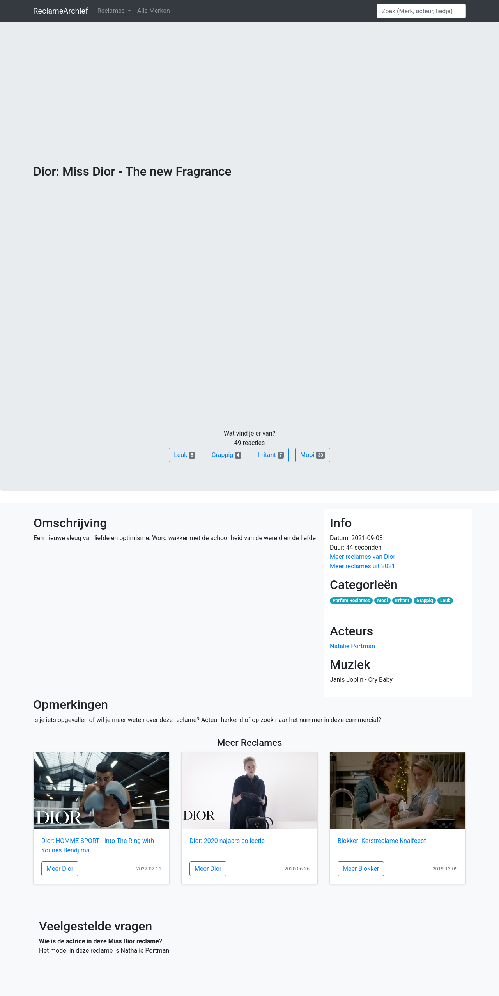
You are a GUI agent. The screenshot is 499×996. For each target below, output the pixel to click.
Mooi (312, 455)
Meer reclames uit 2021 (362, 566)
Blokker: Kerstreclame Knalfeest (382, 841)
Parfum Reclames (351, 600)
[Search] (421, 11)
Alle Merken (153, 10)
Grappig (226, 455)
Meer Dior (59, 868)
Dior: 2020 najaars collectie (227, 841)
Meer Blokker (361, 868)
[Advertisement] (249, 105)
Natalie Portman (352, 646)
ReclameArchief (60, 11)
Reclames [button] (111, 10)
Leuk (184, 455)
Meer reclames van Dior (362, 556)
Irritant (271, 455)
